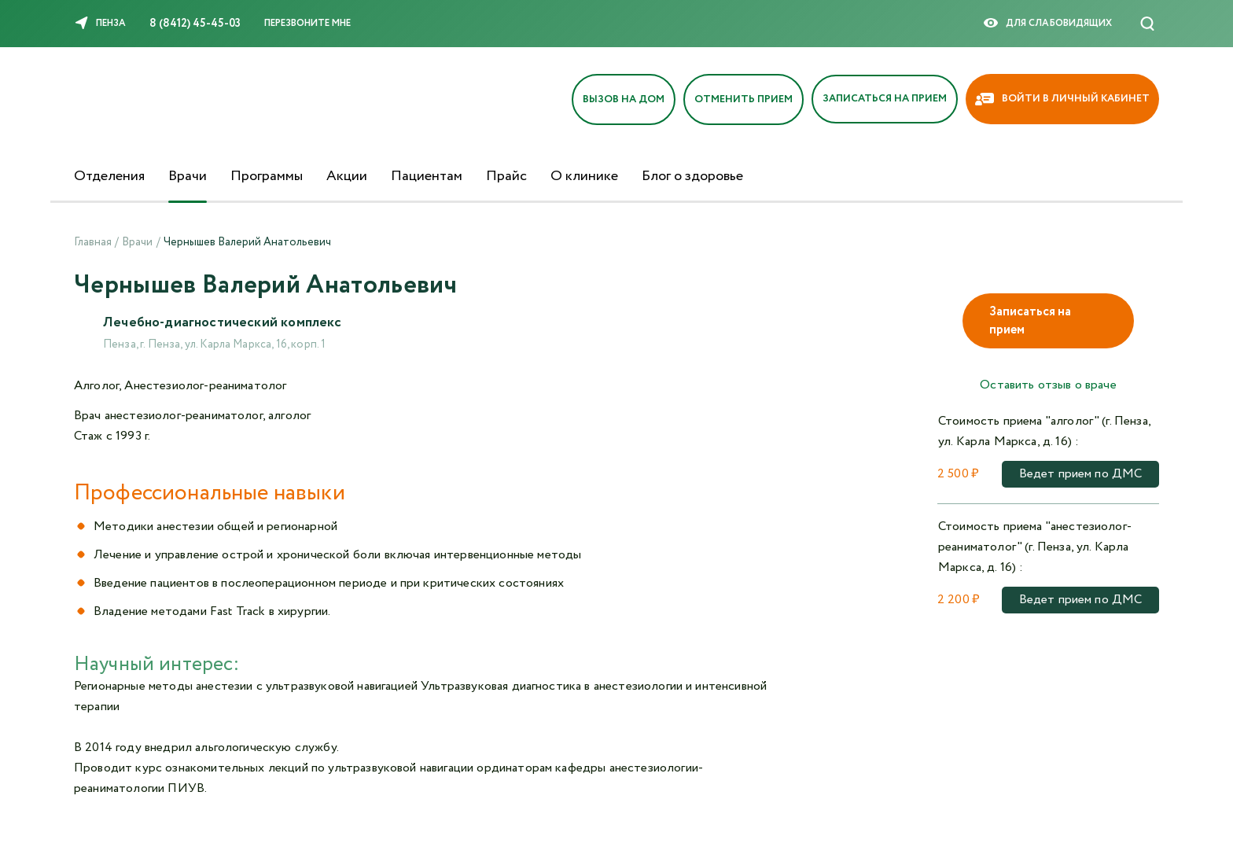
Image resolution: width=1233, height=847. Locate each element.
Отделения (109, 176)
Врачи (187, 176)
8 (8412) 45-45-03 (195, 23)
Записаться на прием (1030, 321)
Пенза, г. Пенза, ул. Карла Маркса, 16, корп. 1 (214, 346)
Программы (266, 176)
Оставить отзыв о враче (1048, 385)
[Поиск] (1147, 23)
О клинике (584, 176)
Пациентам (426, 176)
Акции (346, 176)
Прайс (506, 176)
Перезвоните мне (307, 23)
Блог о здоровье (692, 176)
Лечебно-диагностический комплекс (226, 323)
